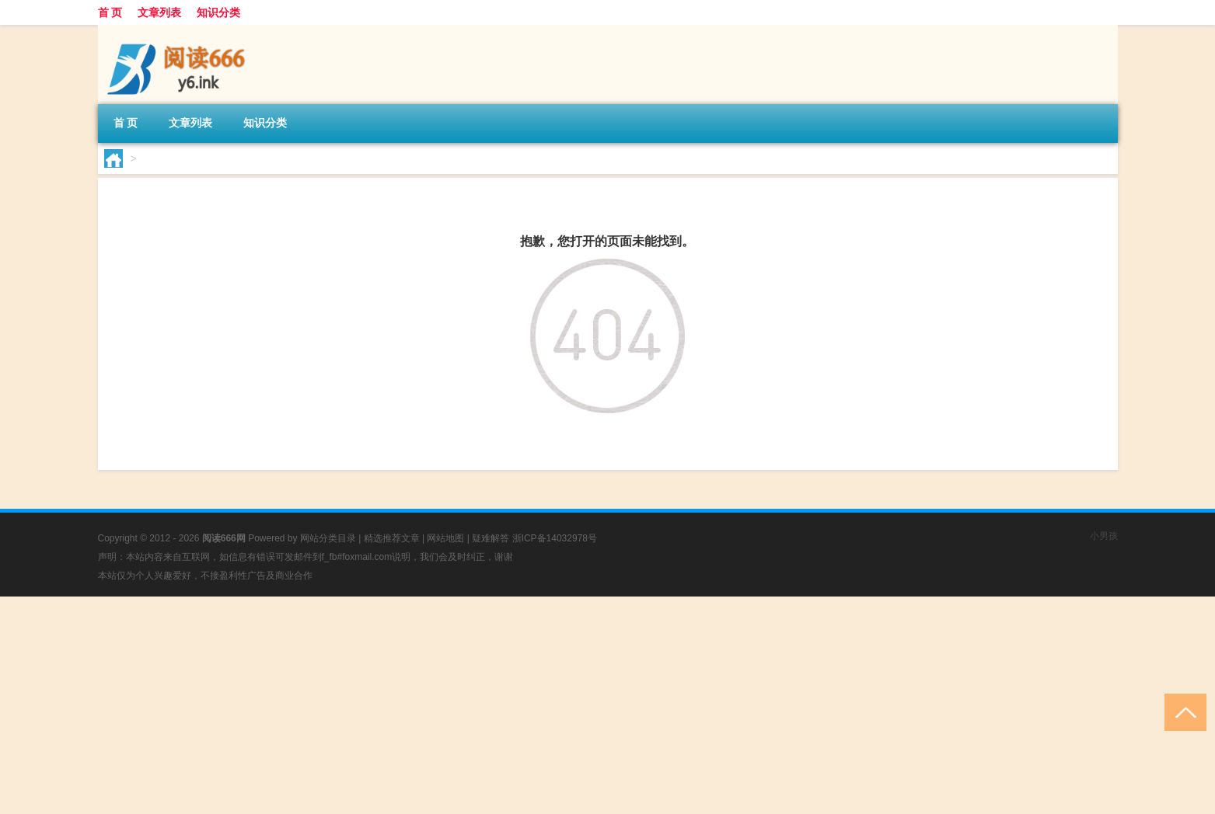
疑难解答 (490, 538)
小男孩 (1104, 535)
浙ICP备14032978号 (554, 538)
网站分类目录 (328, 538)
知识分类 (218, 12)
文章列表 (159, 12)
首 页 (110, 12)
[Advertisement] (466, 705)
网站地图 (445, 538)
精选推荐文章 (392, 538)
